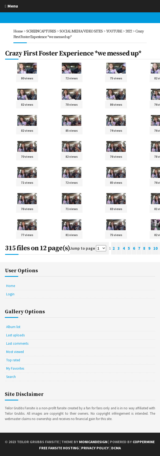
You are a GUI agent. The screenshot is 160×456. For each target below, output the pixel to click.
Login (10, 293)
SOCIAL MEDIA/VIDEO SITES (81, 31)
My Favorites (15, 367)
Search (11, 376)
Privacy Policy (95, 447)
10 (155, 247)
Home (18, 31)
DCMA (116, 447)
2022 (128, 31)
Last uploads (15, 334)
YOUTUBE (114, 31)
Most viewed (15, 351)
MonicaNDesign (93, 441)
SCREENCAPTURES (41, 31)
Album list (13, 326)
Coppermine (144, 441)
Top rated (13, 359)
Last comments (17, 342)
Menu (13, 6)
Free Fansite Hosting (59, 447)
